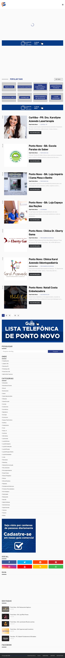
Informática (5, 435)
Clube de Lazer (5, 401)
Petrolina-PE (5, 366)
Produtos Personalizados (8, 489)
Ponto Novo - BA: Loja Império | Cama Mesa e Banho (46, 176)
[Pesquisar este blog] (25, 351)
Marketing (4, 462)
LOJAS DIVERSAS (56, 97)
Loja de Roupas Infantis (7, 451)
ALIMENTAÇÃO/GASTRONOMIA (24, 87)
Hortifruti (4, 433)
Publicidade (5, 494)
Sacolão (4, 499)
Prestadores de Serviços (8, 486)
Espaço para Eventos (7, 420)
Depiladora (5, 412)
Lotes (3, 457)
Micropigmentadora (7, 470)
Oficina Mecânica (6, 481)
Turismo (4, 512)
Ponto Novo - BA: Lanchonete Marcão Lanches (22, 622)
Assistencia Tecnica (7, 385)
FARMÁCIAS (25, 97)
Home (39, 655)
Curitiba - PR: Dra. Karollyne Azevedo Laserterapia (45, 119)
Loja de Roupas (6, 449)
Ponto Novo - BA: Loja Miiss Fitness (19, 614)
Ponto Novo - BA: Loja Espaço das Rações (46, 204)
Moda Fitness (5, 473)
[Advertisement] (32, 62)
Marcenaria (5, 459)
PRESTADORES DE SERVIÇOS (40, 97)
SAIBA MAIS (45, 655)
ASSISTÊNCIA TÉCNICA (56, 87)
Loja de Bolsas (5, 441)
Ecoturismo (5, 417)
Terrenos (4, 510)
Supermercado (5, 507)
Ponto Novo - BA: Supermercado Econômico (21, 629)
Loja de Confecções (7, 446)
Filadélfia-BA (5, 361)
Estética (4, 422)
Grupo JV (4, 430)
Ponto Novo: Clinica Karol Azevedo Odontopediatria (43, 261)
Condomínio (5, 406)
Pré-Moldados (5, 491)
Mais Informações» (35, 132)
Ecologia (4, 414)
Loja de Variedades (6, 454)
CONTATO (52, 655)
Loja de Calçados (6, 443)
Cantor (4, 393)
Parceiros (9, 87)
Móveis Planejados (6, 475)
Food (3, 428)
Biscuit (4, 388)
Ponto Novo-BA (6, 371)
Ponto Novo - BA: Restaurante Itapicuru (20, 607)
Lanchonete (5, 438)
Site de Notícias (6, 504)
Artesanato (5, 382)
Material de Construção (7, 465)
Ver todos (57, 79)
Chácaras (4, 398)
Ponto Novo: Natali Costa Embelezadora (43, 289)
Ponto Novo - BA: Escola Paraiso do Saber (42, 147)
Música (4, 478)
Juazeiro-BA (5, 363)
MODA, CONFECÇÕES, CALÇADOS (40, 87)
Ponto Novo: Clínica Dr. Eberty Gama (46, 232)
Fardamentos (5, 425)
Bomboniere (5, 390)
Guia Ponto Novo (33, 124)
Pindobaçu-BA (5, 368)
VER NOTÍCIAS (60, 655)
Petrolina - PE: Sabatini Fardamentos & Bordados (23, 636)
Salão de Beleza (6, 502)
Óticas (3, 515)
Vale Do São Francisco (7, 374)
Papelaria (4, 483)
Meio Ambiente (5, 467)
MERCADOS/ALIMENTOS (9, 97)
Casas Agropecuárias (7, 396)
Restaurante (5, 496)
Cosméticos (5, 409)
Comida (4, 404)
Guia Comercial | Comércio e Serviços (18, 655)
